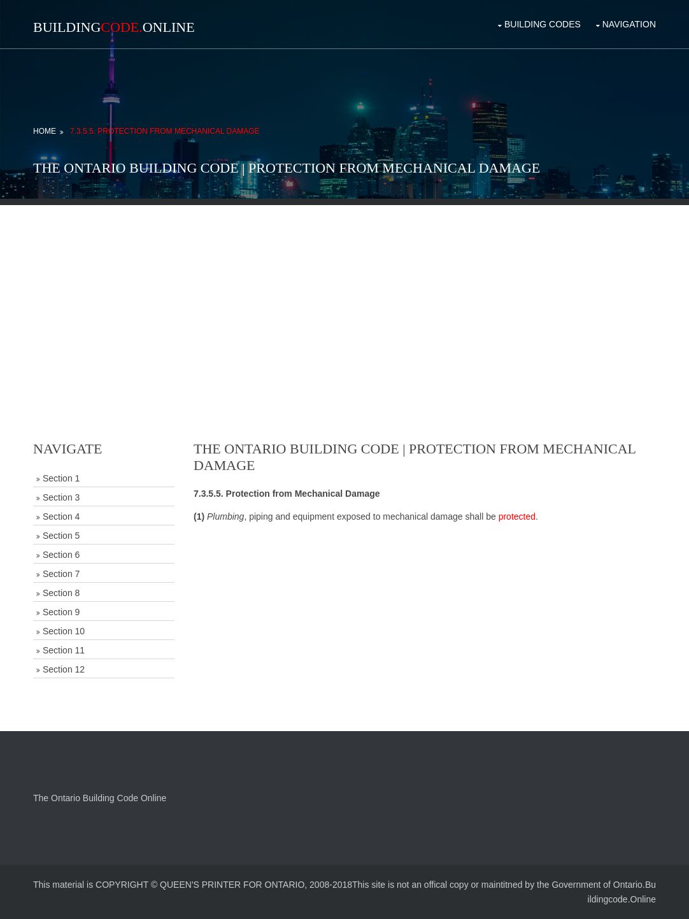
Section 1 (61, 478)
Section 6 (61, 555)
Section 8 (61, 593)
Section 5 (61, 536)
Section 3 (61, 497)
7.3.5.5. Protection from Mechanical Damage (165, 131)
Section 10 (64, 631)
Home (44, 131)
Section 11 (64, 650)
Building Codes (542, 24)
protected (517, 516)
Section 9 (61, 612)
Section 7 (61, 574)
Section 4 (61, 516)
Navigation (629, 24)
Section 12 (64, 669)
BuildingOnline (114, 27)
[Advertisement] (344, 294)
